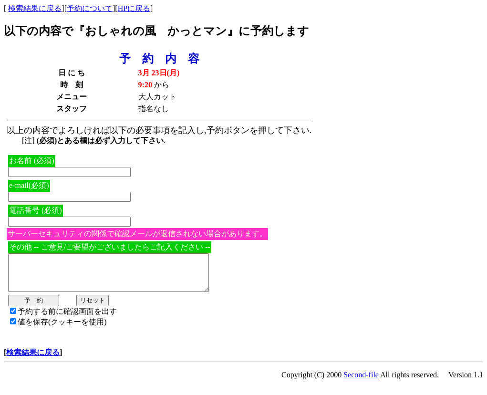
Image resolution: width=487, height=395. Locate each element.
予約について (90, 8)
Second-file (361, 382)
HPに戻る (134, 8)
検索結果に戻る (35, 8)
